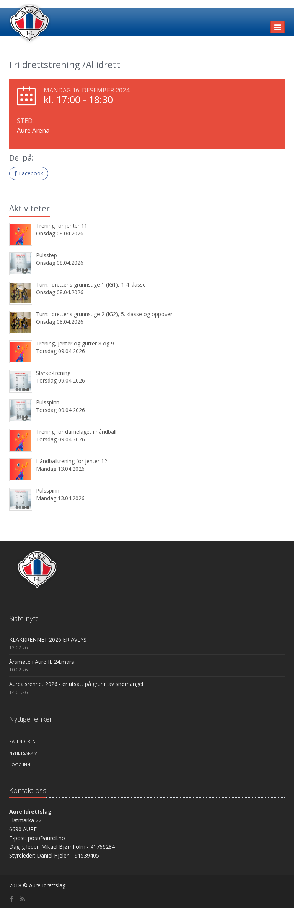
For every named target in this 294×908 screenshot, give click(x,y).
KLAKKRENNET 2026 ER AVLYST (49, 639)
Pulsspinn (47, 402)
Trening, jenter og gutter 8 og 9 (75, 343)
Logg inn (19, 764)
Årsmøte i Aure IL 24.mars (41, 661)
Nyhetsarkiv (23, 753)
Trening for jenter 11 (61, 225)
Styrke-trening (53, 372)
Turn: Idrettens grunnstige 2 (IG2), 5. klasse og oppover (104, 314)
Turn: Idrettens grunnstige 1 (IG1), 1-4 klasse (91, 284)
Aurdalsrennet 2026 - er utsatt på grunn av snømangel (76, 683)
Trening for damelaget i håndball (76, 431)
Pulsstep (46, 255)
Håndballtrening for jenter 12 (71, 461)
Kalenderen (22, 741)
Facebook (28, 173)
